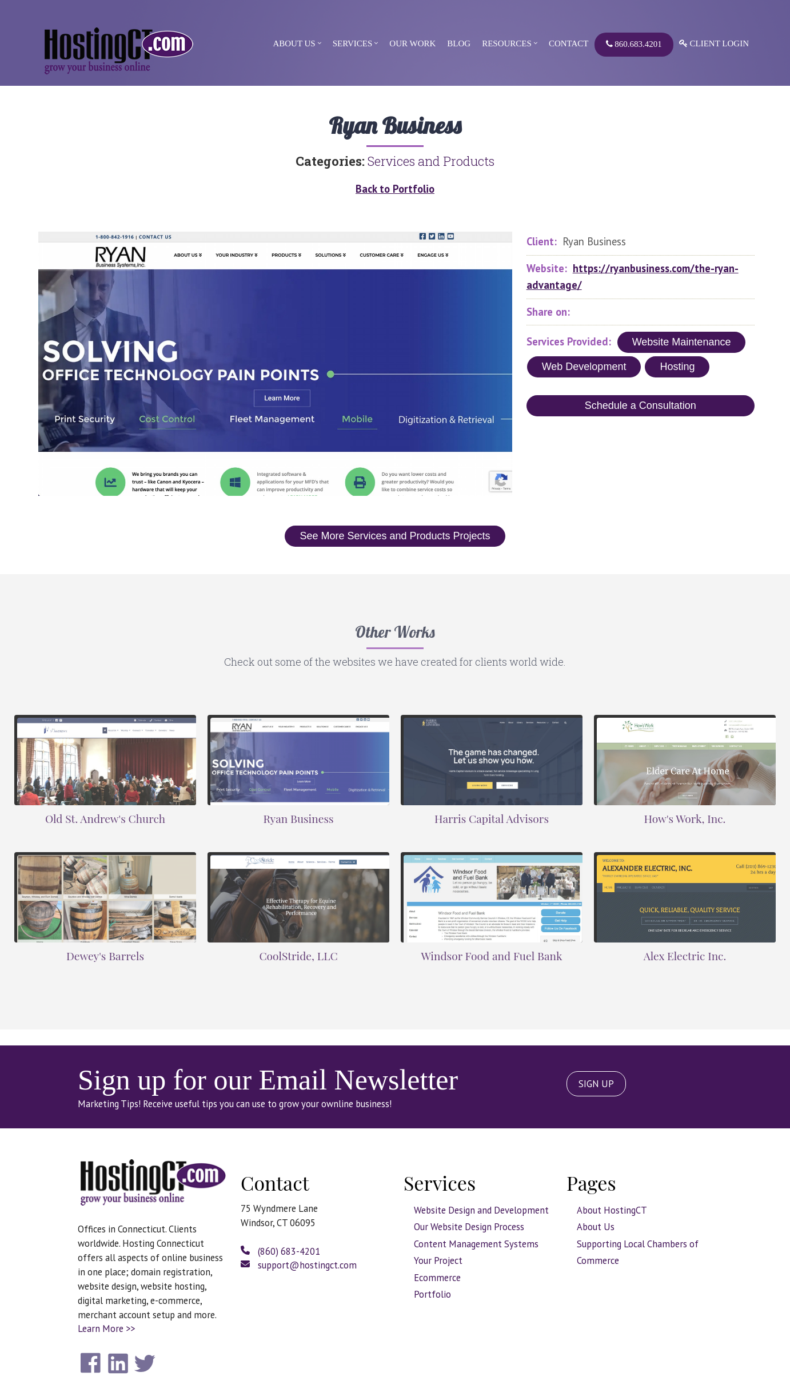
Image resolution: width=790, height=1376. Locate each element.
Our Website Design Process (469, 1226)
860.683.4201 (634, 44)
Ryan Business (298, 818)
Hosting (677, 366)
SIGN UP (596, 1083)
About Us (294, 43)
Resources (507, 43)
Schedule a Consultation (640, 405)
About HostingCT (612, 1210)
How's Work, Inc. (685, 818)
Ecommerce (437, 1277)
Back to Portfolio (395, 189)
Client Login (714, 43)
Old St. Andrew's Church (105, 818)
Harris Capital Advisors (491, 818)
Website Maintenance (681, 342)
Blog (458, 43)
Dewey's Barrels (105, 955)
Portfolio (432, 1294)
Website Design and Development (481, 1210)
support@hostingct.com (299, 1265)
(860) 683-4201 (280, 1251)
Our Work (412, 43)
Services (353, 43)
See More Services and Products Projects (395, 536)
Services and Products (431, 161)
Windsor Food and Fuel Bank (491, 955)
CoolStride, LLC (298, 955)
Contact (569, 43)
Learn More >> (106, 1328)
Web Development (584, 366)
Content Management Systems (476, 1244)
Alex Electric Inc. (685, 955)
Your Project (438, 1260)
